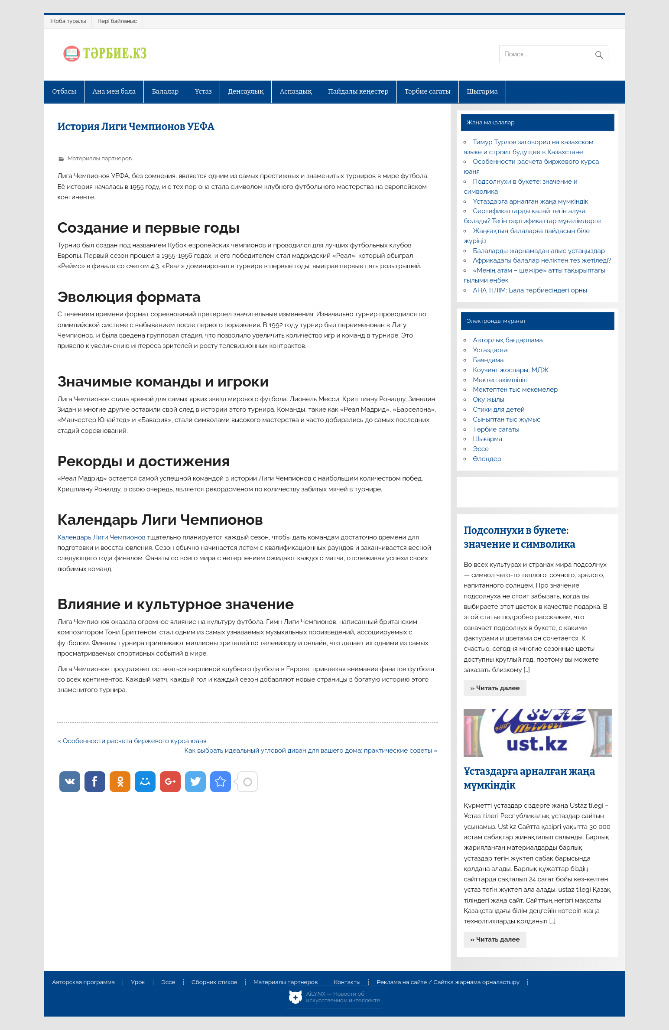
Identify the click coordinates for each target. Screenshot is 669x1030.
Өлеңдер (487, 459)
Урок (138, 982)
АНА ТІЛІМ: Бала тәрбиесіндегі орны (530, 290)
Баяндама (488, 360)
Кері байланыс (117, 21)
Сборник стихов (214, 982)
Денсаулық (245, 91)
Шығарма (482, 91)
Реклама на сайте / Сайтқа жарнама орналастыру (448, 982)
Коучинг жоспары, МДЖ (511, 370)
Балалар (165, 91)
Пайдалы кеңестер (358, 91)
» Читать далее (495, 688)
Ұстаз (203, 91)
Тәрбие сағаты (428, 91)
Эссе (481, 449)
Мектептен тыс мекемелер (515, 389)
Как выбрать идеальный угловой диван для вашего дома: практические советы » (311, 750)
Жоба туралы (68, 21)
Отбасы (64, 91)
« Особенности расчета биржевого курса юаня (131, 741)
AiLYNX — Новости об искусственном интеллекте (343, 997)
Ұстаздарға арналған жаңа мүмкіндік (530, 201)
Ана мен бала (114, 91)
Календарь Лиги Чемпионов (101, 537)
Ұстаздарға (490, 350)
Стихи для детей (499, 409)
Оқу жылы (488, 399)
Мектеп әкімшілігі (500, 380)
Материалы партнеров (100, 158)
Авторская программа (83, 982)
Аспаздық (296, 91)
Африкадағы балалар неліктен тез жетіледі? (542, 260)
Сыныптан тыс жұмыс (507, 419)
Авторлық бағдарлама (508, 340)
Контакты (347, 982)
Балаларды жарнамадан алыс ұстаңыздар (539, 251)
